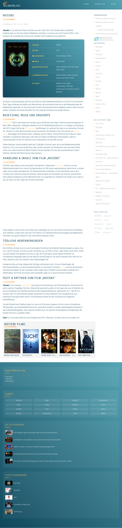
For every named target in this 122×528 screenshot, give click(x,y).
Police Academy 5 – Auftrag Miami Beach (106, 175)
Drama (97, 62)
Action (97, 51)
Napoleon (98, 192)
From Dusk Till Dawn (51, 355)
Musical (97, 89)
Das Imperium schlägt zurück (104, 135)
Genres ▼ (100, 4)
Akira (96, 131)
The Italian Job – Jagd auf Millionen (106, 158)
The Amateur (84, 355)
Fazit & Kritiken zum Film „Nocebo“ (107, 34)
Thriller (69, 56)
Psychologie (98, 228)
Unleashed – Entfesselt (71, 355)
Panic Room (98, 124)
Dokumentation (100, 58)
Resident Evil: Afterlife (102, 181)
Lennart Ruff (7, 122)
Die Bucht (27, 355)
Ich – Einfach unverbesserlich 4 (105, 188)
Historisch (98, 73)
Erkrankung (59, 165)
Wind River (98, 143)
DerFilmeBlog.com (15, 370)
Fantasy (97, 66)
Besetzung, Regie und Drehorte (106, 18)
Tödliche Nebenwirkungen (105, 30)
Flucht (62, 267)
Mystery (63, 56)
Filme (96, 70)
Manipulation (99, 224)
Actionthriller (26, 285)
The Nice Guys (99, 139)
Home (86, 4)
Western (97, 112)
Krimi (96, 85)
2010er (97, 215)
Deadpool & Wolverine (102, 196)
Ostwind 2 (98, 200)
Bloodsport (98, 127)
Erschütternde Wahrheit (102, 169)
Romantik (98, 100)
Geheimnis (98, 220)
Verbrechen (107, 232)
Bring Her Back (11, 355)
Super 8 (97, 185)
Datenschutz (9, 377)
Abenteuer (98, 47)
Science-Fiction (100, 104)
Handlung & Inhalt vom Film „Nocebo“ (104, 24)
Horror (58, 56)
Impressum (8, 379)
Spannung (109, 228)
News (113, 4)
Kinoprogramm (9, 381)
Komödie (97, 81)
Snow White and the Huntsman (105, 166)
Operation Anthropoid (101, 204)
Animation (98, 54)
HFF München (30, 128)
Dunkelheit (107, 216)
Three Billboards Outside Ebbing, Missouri (105, 148)
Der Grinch (98, 162)
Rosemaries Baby (100, 154)
